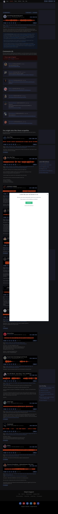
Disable (29, 202)
